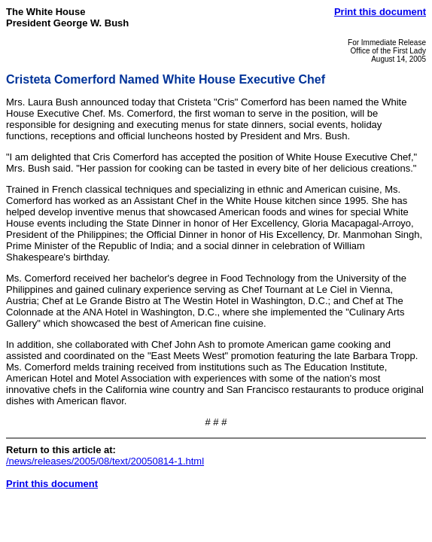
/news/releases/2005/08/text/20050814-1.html (105, 461)
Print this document (380, 11)
